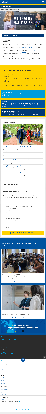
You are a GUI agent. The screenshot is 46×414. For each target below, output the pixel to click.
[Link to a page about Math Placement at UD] (23, 297)
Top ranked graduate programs (11, 154)
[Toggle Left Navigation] (43, 35)
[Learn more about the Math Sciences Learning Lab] (23, 261)
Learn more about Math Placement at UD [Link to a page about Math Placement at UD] (13, 317)
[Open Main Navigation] (43, 2)
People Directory (4, 389)
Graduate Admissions (5, 378)
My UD (2, 391)
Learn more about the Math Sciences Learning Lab (15, 281)
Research (3, 383)
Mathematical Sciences (10, 35)
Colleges (2, 380)
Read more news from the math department (32, 178)
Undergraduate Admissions (6, 377)
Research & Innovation (5, 344)
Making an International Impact (11, 166)
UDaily (2, 369)
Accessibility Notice (5, 387)
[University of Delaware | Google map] (19, 401)
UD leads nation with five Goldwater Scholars (15, 159)
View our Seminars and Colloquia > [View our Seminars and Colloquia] (23, 233)
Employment (3, 372)
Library (2, 381)
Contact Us (3, 399)
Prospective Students (10, 341)
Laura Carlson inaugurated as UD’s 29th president (16, 146)
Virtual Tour (3, 371)
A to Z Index (3, 394)
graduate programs (33, 50)
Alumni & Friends (14, 344)
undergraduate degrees (27, 47)
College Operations (5, 349)
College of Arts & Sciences (9, 339)
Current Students (20, 341)
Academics (27, 341)
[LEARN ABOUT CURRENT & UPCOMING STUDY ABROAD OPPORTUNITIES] (23, 326)
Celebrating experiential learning (12, 172)
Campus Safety (4, 392)
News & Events (34, 341)
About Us (3, 341)
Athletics (2, 367)
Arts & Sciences (6, 6)
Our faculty (24, 52)
